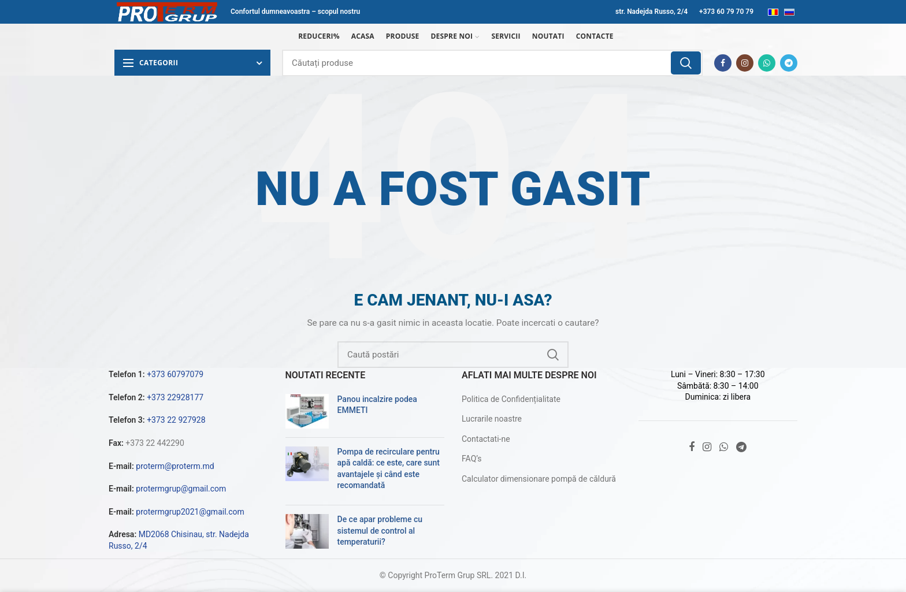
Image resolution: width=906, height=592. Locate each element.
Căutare (686, 63)
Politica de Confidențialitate (511, 399)
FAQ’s (472, 458)
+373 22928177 (175, 397)
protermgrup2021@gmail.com (190, 511)
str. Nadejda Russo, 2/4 (651, 12)
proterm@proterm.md (175, 466)
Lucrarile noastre (492, 418)
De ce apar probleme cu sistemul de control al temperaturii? (380, 530)
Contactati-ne (486, 439)
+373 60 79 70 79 (726, 12)
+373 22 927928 (176, 420)
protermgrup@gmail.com (181, 488)
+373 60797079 (175, 374)
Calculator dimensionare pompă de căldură (539, 478)
